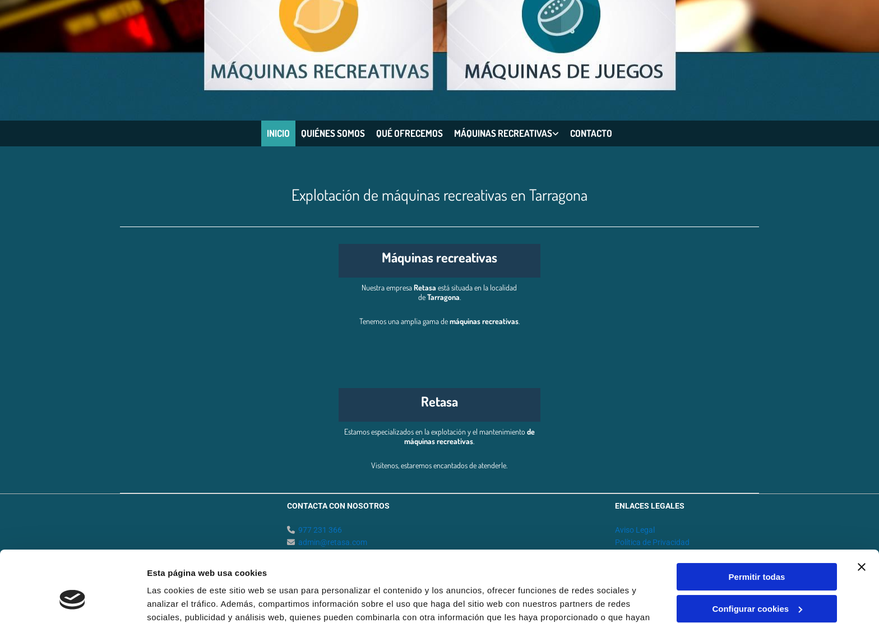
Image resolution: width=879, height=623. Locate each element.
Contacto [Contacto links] (591, 133)
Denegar (757, 579)
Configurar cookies (757, 547)
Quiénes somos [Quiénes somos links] (333, 133)
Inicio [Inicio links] (278, 133)
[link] (506, 133)
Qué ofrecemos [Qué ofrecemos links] (409, 133)
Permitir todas (757, 516)
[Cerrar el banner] (862, 506)
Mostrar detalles (179, 601)
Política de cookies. (431, 570)
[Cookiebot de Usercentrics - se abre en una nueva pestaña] (73, 601)
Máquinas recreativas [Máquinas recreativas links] (503, 133)
